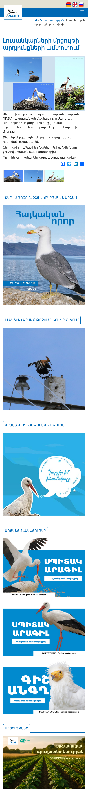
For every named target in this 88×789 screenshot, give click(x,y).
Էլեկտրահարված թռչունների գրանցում (42, 320)
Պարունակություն (52, 20)
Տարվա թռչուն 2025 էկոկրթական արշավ (41, 198)
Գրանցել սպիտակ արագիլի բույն (34, 425)
